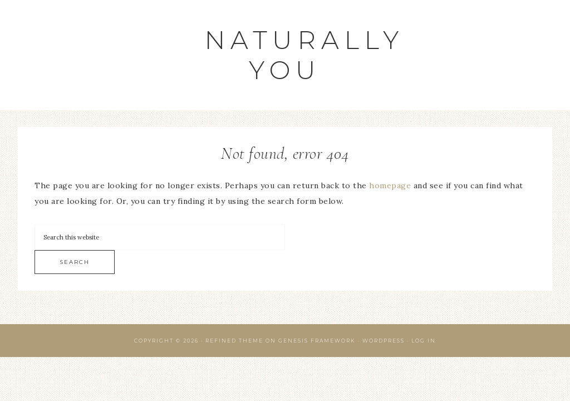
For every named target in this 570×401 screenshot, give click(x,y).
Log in (423, 341)
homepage (390, 185)
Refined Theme (234, 341)
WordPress (383, 341)
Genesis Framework (317, 341)
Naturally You (304, 55)
